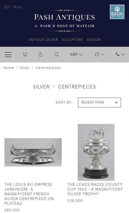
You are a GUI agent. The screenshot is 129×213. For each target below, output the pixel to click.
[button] (57, 54)
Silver (25, 68)
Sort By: (64, 102)
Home (9, 68)
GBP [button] (74, 54)
